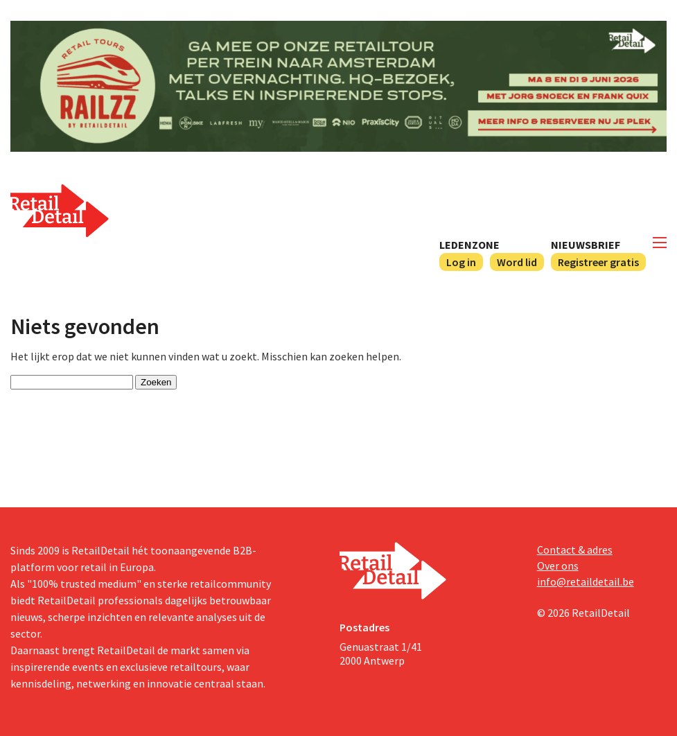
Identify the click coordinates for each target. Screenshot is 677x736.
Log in (461, 262)
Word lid (517, 262)
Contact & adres (575, 550)
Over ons (558, 565)
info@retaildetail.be (585, 581)
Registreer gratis (598, 262)
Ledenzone (469, 245)
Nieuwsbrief (585, 245)
